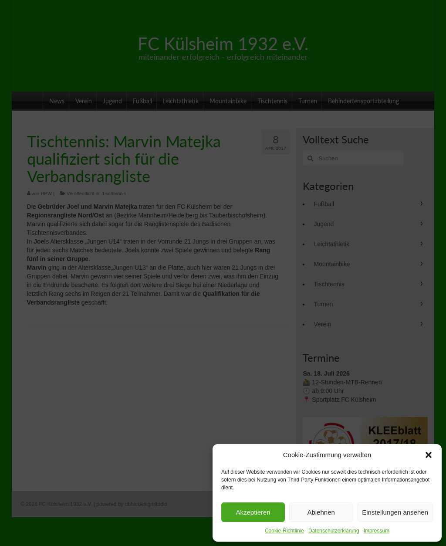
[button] (428, 455)
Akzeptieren (253, 512)
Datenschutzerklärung (333, 531)
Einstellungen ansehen (395, 512)
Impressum (376, 531)
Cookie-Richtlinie (284, 531)
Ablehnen (320, 512)
